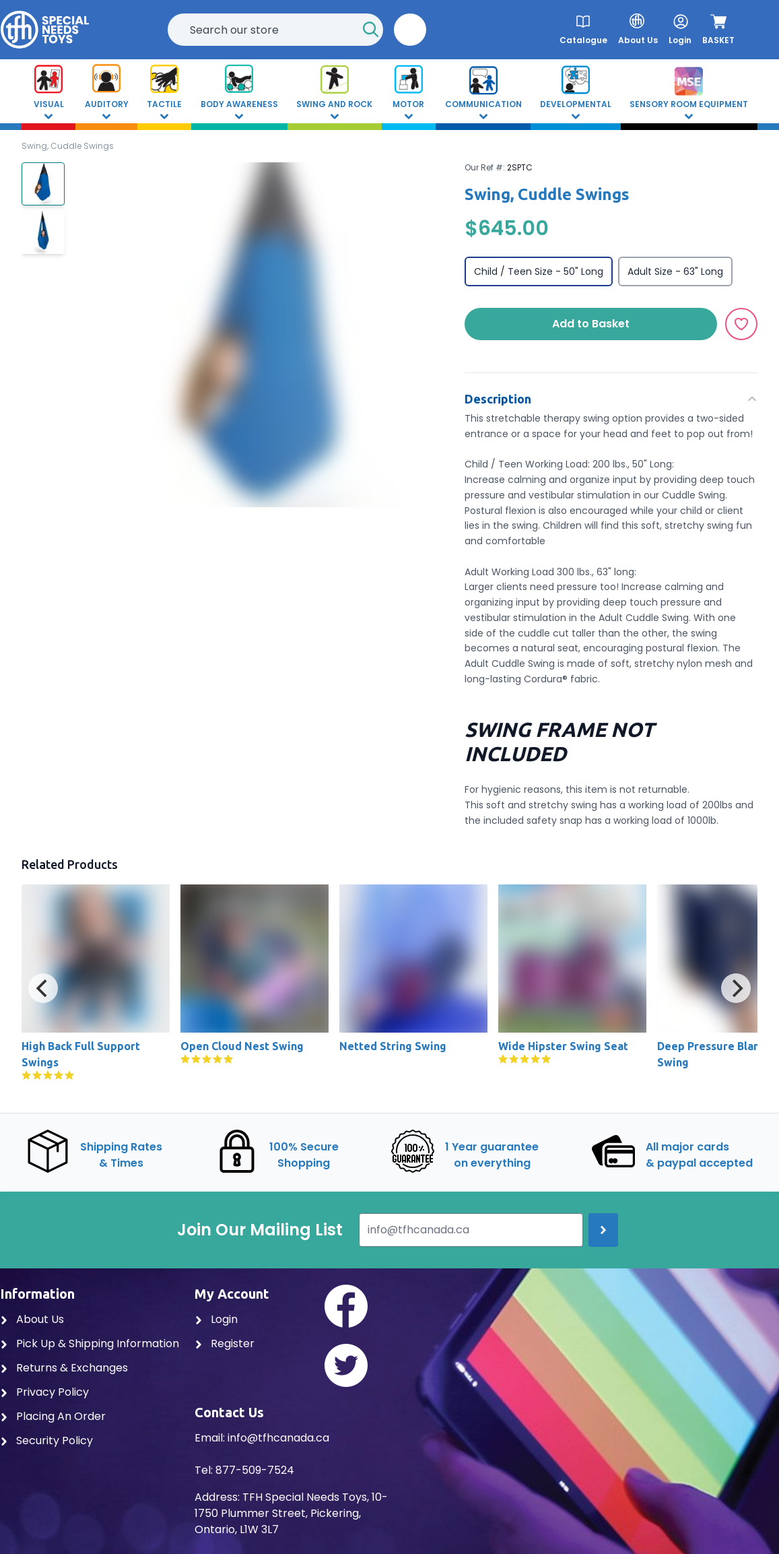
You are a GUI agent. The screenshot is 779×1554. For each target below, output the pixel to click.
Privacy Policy (44, 1392)
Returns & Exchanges (64, 1367)
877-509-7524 (254, 1470)
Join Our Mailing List (260, 1230)
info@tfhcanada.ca (278, 1438)
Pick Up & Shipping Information (89, 1343)
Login (216, 1319)
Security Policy (46, 1440)
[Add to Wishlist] (741, 324)
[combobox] (275, 29)
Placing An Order (53, 1416)
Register (225, 1343)
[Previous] (43, 988)
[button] (410, 29)
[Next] (736, 988)
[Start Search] (371, 29)
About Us (32, 1319)
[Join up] (603, 1230)
